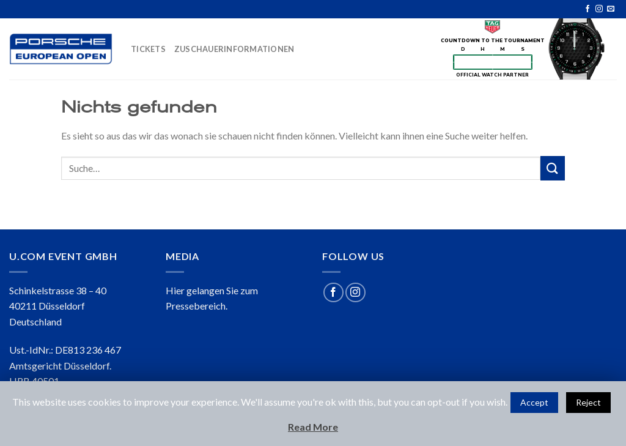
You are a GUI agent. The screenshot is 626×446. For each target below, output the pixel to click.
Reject (588, 402)
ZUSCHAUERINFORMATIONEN (234, 49)
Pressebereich (196, 305)
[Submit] (552, 168)
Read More (313, 427)
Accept (534, 402)
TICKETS (148, 49)
